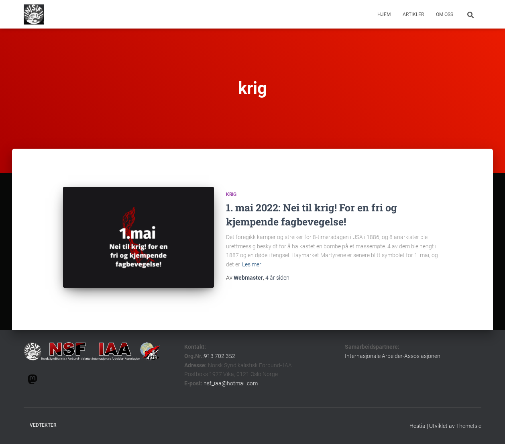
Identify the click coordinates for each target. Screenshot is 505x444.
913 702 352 (219, 356)
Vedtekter (43, 425)
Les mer (251, 264)
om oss (444, 14)
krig (231, 194)
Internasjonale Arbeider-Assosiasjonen (392, 356)
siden (277, 277)
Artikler (413, 14)
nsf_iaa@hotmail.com (231, 383)
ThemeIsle (468, 426)
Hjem (384, 14)
